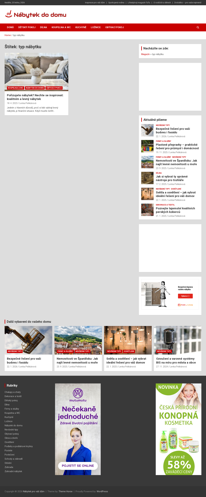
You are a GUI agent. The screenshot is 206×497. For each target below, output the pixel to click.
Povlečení (9, 454)
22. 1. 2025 (161, 200)
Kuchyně (80, 27)
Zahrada (9, 467)
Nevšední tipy (163, 125)
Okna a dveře (11, 438)
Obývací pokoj (114, 27)
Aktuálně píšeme (155, 120)
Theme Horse (65, 491)
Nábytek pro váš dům (33, 491)
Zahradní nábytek (13, 471)
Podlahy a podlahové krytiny (19, 446)
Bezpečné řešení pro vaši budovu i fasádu (173, 130)
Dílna (43, 27)
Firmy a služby (163, 141)
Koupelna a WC (61, 27)
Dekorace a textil (165, 205)
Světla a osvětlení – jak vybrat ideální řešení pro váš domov (176, 194)
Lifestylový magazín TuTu (139, 2)
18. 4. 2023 (12, 103)
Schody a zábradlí (14, 458)
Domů (10, 27)
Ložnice (96, 27)
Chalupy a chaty (13, 392)
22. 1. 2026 (161, 136)
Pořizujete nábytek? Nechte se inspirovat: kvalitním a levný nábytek (35, 97)
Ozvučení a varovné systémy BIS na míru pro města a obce (176, 360)
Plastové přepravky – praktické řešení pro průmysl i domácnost (177, 146)
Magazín (145, 54)
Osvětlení (176, 189)
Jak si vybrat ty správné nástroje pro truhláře (172, 178)
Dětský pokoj (26, 27)
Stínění (8, 463)
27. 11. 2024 (162, 366)
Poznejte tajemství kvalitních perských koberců (175, 210)
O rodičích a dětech (162, 2)
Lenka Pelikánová (27, 103)
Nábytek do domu (35, 88)
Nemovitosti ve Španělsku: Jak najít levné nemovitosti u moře (176, 162)
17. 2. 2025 (161, 184)
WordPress (102, 491)
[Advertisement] (170, 86)
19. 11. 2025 (162, 152)
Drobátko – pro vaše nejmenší (187, 2)
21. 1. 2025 (161, 216)
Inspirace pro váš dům (95, 2)
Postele (8, 450)
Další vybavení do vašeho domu (29, 322)
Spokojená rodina (116, 2)
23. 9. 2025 (161, 168)
